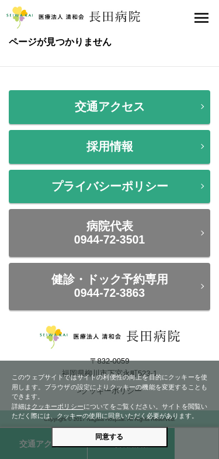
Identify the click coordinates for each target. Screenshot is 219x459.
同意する (109, 437)
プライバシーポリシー (109, 186)
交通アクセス (110, 106)
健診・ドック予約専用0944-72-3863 (109, 286)
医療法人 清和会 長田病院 (73, 17)
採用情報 (109, 146)
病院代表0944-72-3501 (109, 233)
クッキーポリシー (58, 406)
